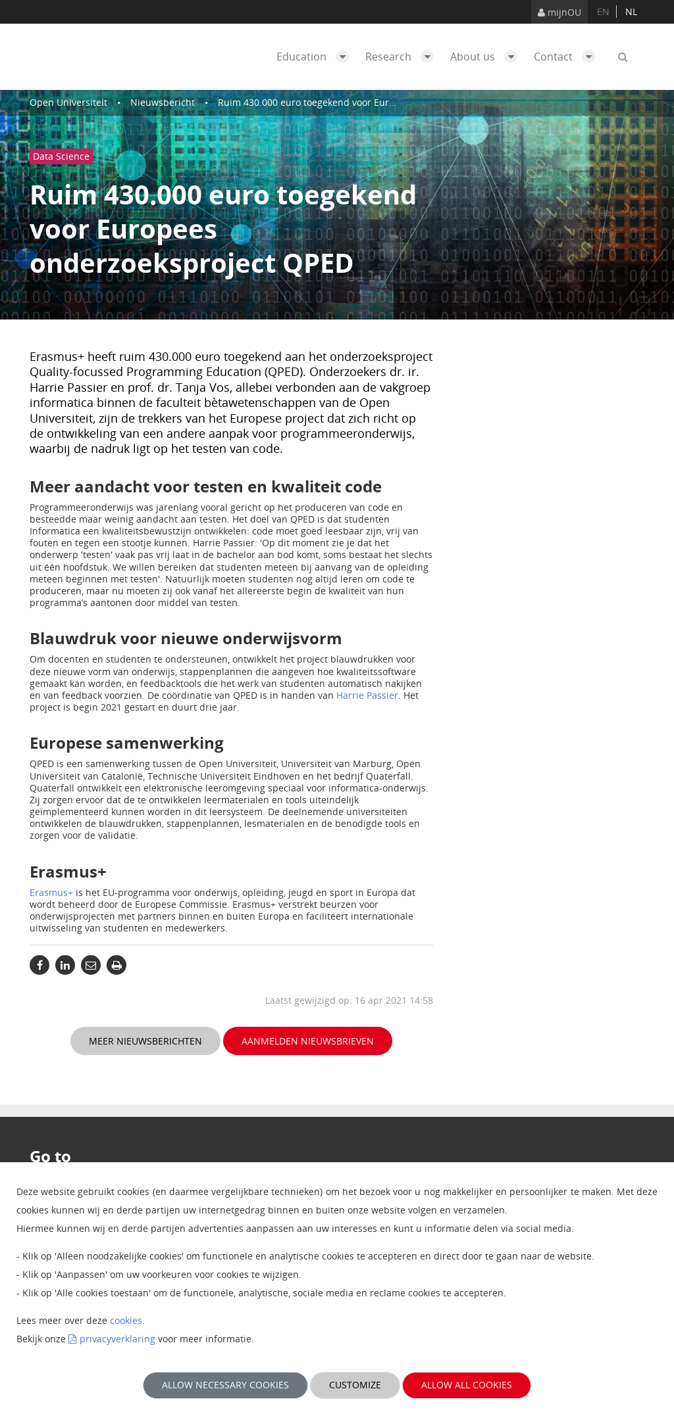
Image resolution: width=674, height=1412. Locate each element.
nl (631, 11)
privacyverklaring (117, 1338)
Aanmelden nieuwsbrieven (308, 1041)
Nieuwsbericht (162, 102)
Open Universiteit (68, 102)
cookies (126, 1320)
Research (402, 56)
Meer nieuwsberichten (145, 1041)
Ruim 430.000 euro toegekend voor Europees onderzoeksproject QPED (372, 102)
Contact (568, 56)
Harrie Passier (367, 695)
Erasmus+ (51, 892)
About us (487, 56)
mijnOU (559, 12)
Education (315, 56)
